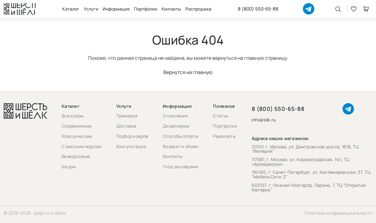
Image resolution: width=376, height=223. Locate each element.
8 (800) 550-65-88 (261, 12)
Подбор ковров (132, 136)
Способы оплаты (180, 136)
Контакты (175, 12)
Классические (77, 136)
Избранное (353, 12)
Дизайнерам (176, 126)
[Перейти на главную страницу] (23, 12)
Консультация (131, 146)
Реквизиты (224, 136)
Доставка (126, 126)
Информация (120, 12)
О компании (175, 116)
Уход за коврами (180, 166)
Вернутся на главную (188, 78)
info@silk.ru (264, 120)
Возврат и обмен (180, 146)
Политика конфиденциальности (338, 213)
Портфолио (149, 12)
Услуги (95, 12)
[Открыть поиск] (338, 11)
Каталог (75, 12)
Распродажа (203, 12)
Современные (76, 126)
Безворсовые (76, 156)
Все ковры (73, 116)
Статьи (220, 116)
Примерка (127, 116)
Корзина (366, 12)
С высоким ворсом (81, 146)
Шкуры (69, 166)
